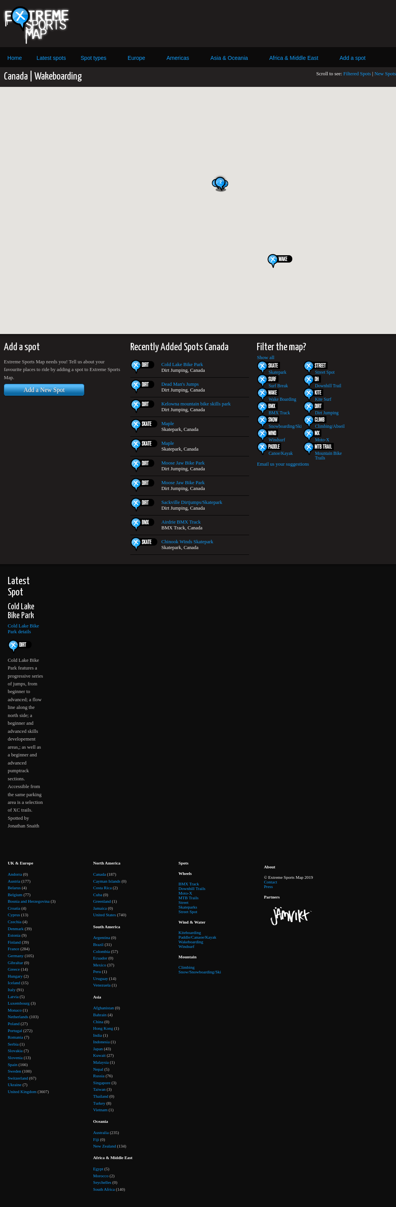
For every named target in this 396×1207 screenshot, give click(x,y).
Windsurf (276, 439)
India (97, 1035)
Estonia (14, 935)
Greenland (102, 901)
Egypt (98, 1168)
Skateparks (188, 907)
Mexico (99, 965)
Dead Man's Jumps (180, 384)
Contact (270, 882)
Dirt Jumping (326, 412)
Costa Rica (102, 887)
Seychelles (102, 1182)
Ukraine (14, 1084)
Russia (98, 1075)
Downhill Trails (192, 888)
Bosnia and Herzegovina (29, 901)
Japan (98, 1048)
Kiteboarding (190, 932)
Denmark (16, 928)
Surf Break (278, 385)
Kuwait (99, 1055)
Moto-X (322, 439)
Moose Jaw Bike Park (183, 463)
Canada (99, 874)
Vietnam (100, 1109)
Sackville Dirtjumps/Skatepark (191, 502)
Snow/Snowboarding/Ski (200, 972)
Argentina (101, 937)
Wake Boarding (282, 399)
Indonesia (101, 1041)
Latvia (13, 996)
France (13, 948)
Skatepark (277, 372)
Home (14, 58)
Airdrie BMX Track (181, 522)
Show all (265, 357)
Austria (14, 881)
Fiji (96, 1139)
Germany (16, 955)
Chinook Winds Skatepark (187, 541)
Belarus (14, 887)
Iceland (14, 982)
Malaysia (101, 1062)
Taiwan (99, 1089)
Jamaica (100, 908)
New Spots (385, 73)
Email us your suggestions (283, 464)
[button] (283, 261)
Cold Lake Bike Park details (23, 628)
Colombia (101, 951)
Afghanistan (103, 1007)
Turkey (99, 1103)
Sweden (14, 1071)
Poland (14, 1023)
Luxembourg (19, 1003)
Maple (167, 423)
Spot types (93, 58)
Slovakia (15, 1050)
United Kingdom (22, 1091)
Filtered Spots (357, 73)
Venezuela (102, 985)
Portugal (15, 1030)
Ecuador (100, 958)
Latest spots (51, 58)
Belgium (15, 894)
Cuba (97, 894)
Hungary (15, 976)
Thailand (100, 1096)
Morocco (101, 1175)
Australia (101, 1132)
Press (268, 886)
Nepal (98, 1069)
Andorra (15, 874)
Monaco (15, 1010)
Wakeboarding (191, 941)
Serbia (13, 1044)
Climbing (187, 967)
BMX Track (279, 412)
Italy (11, 989)
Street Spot (325, 372)
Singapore (102, 1082)
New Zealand (104, 1146)
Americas (177, 58)
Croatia (14, 908)
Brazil (98, 944)
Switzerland (18, 1078)
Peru (97, 971)
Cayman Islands (107, 881)
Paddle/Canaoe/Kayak (198, 937)
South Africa (104, 1189)
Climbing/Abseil (330, 426)
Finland (14, 942)
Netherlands (18, 1016)
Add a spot (352, 58)
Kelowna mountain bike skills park (195, 404)
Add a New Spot (44, 390)
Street (184, 902)
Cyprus (14, 914)
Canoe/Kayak (280, 453)
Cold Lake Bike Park (182, 364)
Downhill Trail (328, 385)
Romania (15, 1037)
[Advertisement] (248, 23)
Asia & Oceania (229, 58)
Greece (14, 969)
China (98, 1021)
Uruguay (100, 978)
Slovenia (15, 1057)
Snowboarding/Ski (285, 426)
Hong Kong (103, 1028)
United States (104, 914)
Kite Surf (323, 399)
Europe (136, 58)
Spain (12, 1064)
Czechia (14, 921)
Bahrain (100, 1014)
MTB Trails (189, 897)
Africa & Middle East (293, 58)
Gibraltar (15, 962)
